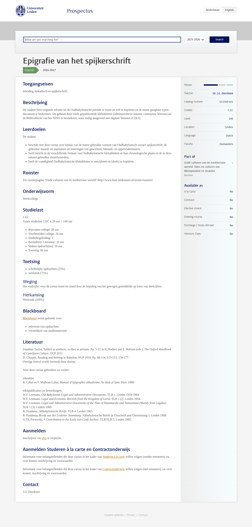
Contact (143, 515)
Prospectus (80, 11)
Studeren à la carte (113, 456)
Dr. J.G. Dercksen (223, 93)
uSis (44, 438)
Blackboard (30, 318)
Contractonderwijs (113, 469)
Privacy (131, 515)
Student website (113, 515)
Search (219, 39)
